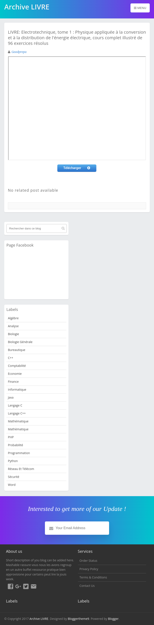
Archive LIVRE (39, 619)
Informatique (17, 389)
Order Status (88, 561)
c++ (10, 358)
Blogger (113, 619)
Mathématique (18, 421)
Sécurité (13, 477)
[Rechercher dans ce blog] (36, 228)
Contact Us (87, 586)
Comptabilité (17, 366)
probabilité (15, 445)
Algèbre (13, 318)
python (13, 461)
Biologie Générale (20, 342)
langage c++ (17, 413)
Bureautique (16, 350)
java (10, 397)
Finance (13, 382)
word (12, 485)
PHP (11, 437)
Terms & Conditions (93, 577)
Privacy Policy (89, 569)
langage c (15, 405)
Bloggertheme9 (78, 619)
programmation (19, 453)
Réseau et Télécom (21, 469)
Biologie (13, 334)
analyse (13, 326)
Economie (15, 374)
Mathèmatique (18, 429)
